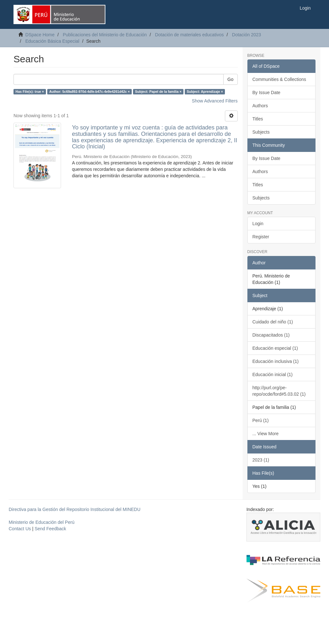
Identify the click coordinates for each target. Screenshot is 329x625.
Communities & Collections (279, 79)
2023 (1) (261, 459)
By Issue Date (266, 92)
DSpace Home (40, 34)
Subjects (261, 132)
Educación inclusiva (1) (276, 361)
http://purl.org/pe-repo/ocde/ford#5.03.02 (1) (279, 391)
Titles (258, 118)
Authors (260, 105)
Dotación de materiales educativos (189, 34)
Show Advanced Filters (214, 100)
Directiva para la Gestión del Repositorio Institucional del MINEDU (74, 509)
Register (261, 236)
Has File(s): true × (29, 91)
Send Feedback (50, 528)
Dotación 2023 (246, 34)
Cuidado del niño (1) (273, 321)
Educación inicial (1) (273, 374)
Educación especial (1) (275, 348)
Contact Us (20, 528)
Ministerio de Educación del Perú (42, 522)
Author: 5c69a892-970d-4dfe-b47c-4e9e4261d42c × (89, 91)
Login (258, 223)
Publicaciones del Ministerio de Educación (105, 34)
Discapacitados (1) (271, 335)
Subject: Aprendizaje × (205, 91)
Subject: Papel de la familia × (158, 91)
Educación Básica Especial (52, 41)
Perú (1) (261, 420)
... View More (266, 433)
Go (230, 79)
